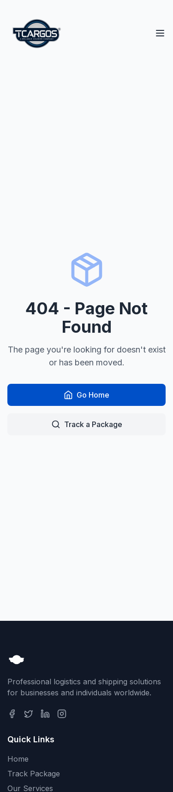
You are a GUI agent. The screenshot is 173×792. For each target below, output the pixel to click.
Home (18, 758)
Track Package (33, 773)
